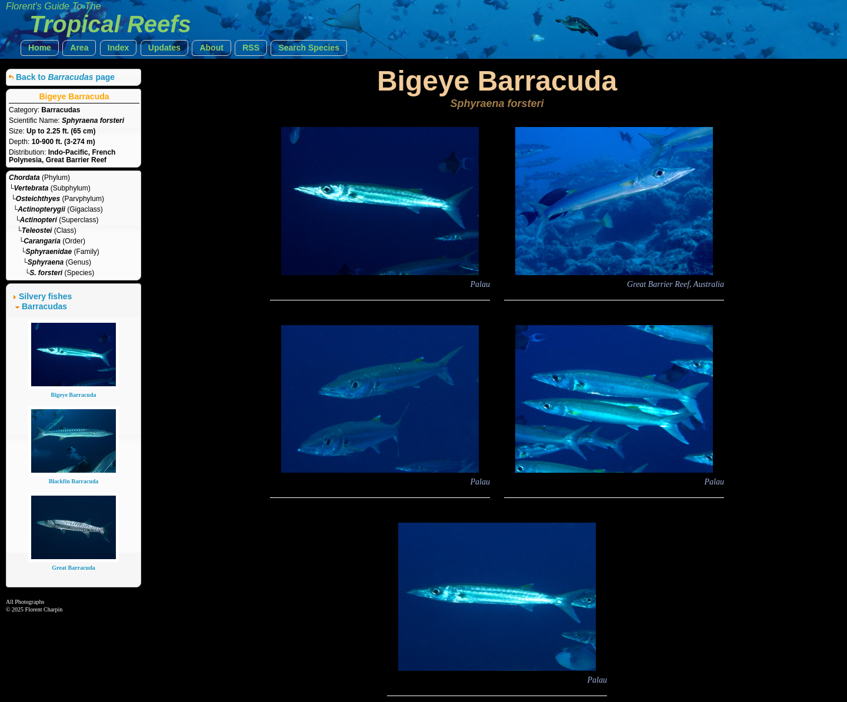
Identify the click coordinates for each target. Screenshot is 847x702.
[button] (40, 48)
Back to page (65, 77)
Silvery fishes (45, 296)
